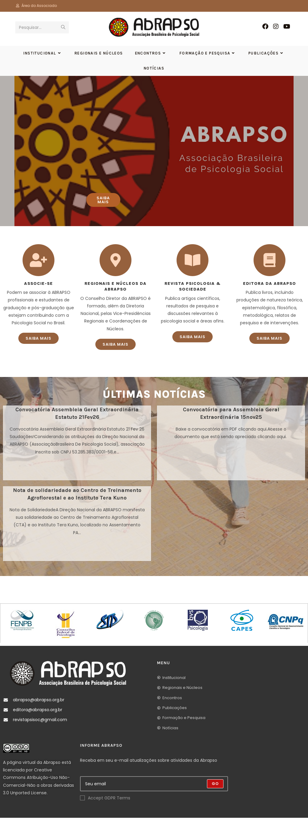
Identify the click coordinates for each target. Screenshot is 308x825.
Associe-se (38, 290)
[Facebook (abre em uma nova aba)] (265, 26)
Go (215, 790)
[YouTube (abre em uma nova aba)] (287, 26)
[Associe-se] (38, 267)
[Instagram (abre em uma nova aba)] (276, 26)
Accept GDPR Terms (105, 805)
